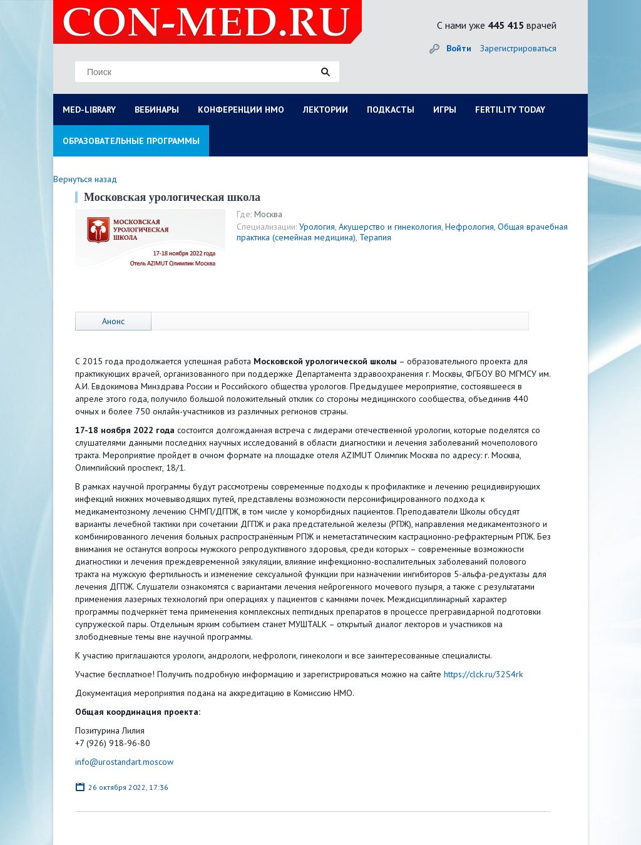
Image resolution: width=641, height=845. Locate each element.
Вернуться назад (85, 179)
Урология (317, 226)
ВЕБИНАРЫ (157, 109)
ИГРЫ (444, 109)
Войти (458, 48)
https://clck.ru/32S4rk (483, 674)
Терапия (375, 237)
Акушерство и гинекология (390, 226)
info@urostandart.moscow (124, 761)
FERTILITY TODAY (510, 109)
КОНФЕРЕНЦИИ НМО (241, 109)
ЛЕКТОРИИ (325, 109)
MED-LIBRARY (89, 109)
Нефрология (469, 226)
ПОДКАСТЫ (390, 109)
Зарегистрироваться (518, 48)
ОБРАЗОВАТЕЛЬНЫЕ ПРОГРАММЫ (131, 140)
